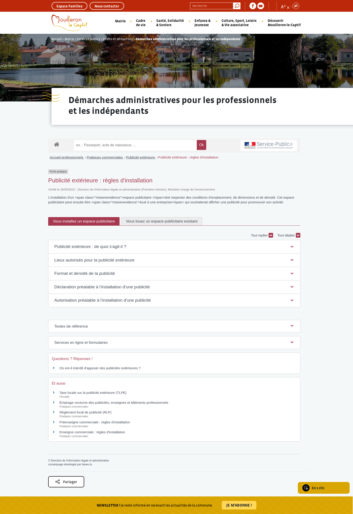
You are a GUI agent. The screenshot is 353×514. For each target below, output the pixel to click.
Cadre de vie (141, 22)
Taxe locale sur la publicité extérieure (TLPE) (93, 393)
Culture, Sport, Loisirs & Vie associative (239, 22)
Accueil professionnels (67, 157)
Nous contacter (107, 6)
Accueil (57, 39)
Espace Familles (69, 6)
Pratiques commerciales (105, 157)
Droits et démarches (118, 39)
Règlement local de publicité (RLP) (85, 412)
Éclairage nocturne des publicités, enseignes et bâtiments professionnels (113, 402)
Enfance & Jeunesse (202, 22)
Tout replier (262, 235)
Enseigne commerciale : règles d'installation (92, 432)
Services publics (88, 39)
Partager (66, 482)
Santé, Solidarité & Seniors (170, 22)
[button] (174, 246)
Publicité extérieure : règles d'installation (188, 157)
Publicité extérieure (141, 157)
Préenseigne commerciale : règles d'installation (94, 422)
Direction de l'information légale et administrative (80, 460)
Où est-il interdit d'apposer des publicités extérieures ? (100, 368)
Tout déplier (288, 235)
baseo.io (87, 464)
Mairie (120, 21)
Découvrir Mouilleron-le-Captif (284, 22)
